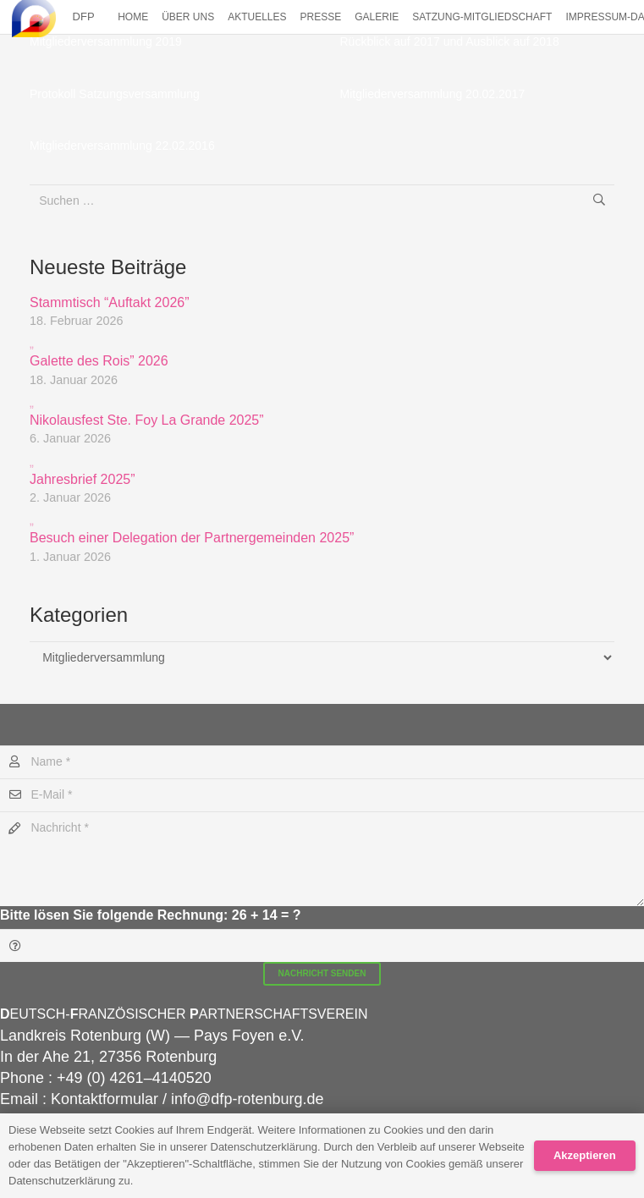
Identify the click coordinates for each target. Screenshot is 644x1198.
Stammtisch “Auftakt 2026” (110, 302)
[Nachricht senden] (322, 974)
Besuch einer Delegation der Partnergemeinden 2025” (322, 528)
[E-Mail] (322, 794)
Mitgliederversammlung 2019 (106, 41)
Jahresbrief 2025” (322, 469)
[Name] (322, 761)
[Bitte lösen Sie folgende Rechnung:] (322, 945)
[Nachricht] (322, 858)
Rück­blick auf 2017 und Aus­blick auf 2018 (449, 41)
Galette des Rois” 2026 (322, 351)
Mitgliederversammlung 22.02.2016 (122, 145)
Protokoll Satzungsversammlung (115, 94)
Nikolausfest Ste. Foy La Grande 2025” (322, 410)
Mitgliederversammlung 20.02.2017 (433, 94)
